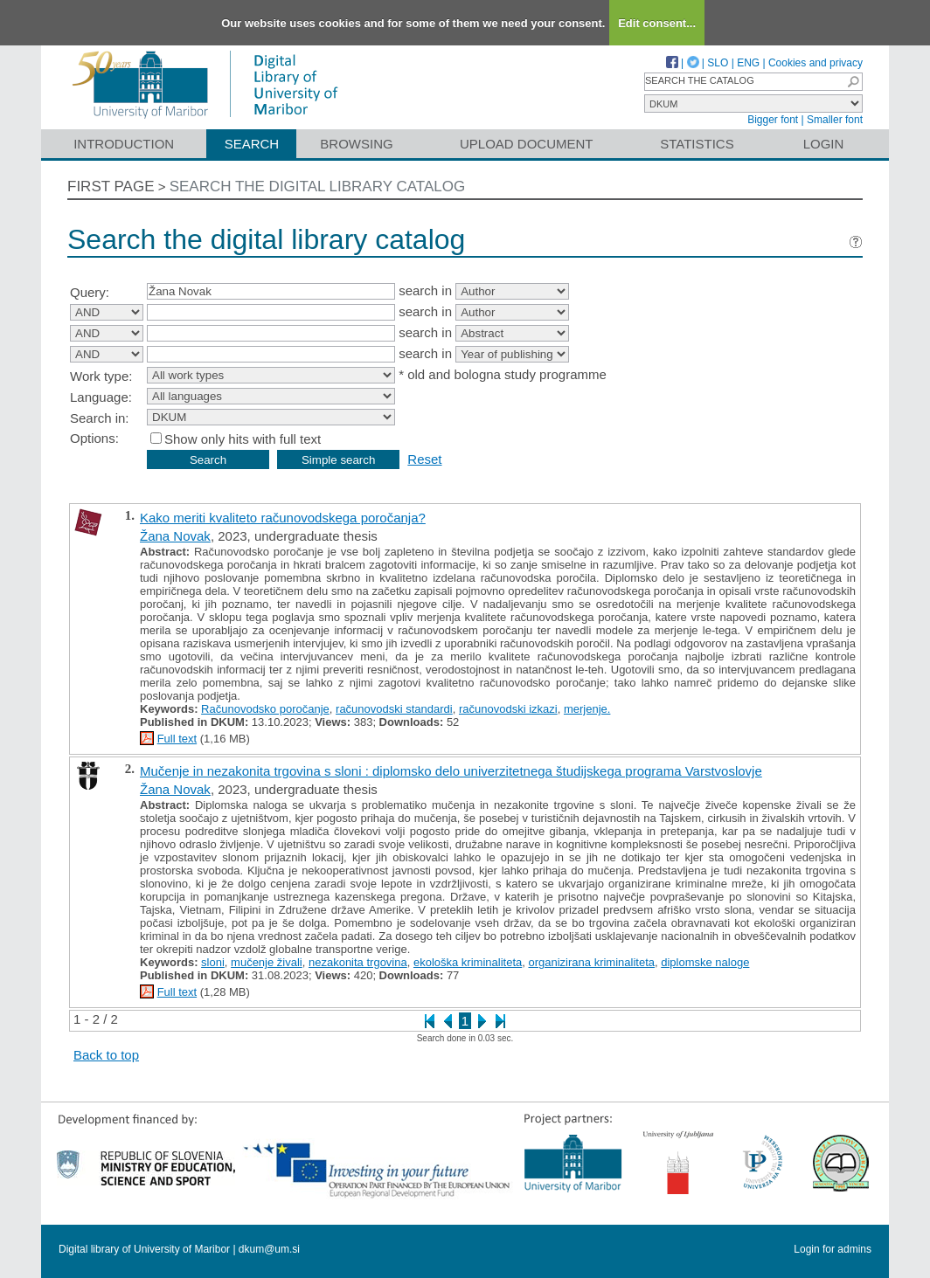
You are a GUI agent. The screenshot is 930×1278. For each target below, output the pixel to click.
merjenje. (587, 708)
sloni (213, 962)
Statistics (696, 143)
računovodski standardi (394, 708)
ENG (748, 63)
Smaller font (835, 120)
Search (252, 143)
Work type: (101, 376)
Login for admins (832, 1249)
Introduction (123, 143)
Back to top (106, 1054)
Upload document (526, 143)
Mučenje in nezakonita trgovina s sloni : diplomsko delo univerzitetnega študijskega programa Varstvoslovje (451, 770)
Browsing (356, 143)
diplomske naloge (705, 962)
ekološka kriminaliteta (467, 962)
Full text (177, 738)
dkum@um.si (269, 1249)
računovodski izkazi (508, 708)
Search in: (99, 418)
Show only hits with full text (242, 439)
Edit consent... (657, 23)
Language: (101, 397)
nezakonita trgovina (358, 962)
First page (111, 186)
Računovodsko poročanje (265, 708)
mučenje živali (266, 962)
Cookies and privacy (815, 63)
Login (823, 143)
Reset (424, 459)
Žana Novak (175, 535)
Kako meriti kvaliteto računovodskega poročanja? (283, 517)
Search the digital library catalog (318, 186)
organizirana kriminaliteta (591, 962)
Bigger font (772, 120)
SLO (717, 63)
